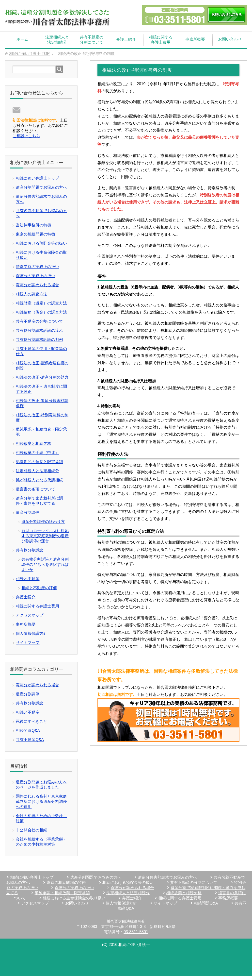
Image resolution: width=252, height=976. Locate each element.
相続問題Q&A (28, 730)
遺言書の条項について (35, 489)
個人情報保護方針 (31, 633)
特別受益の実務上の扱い (37, 267)
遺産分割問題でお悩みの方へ (41, 187)
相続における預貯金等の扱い (41, 243)
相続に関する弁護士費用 (161, 39)
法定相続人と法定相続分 (57, 39)
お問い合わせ (230, 39)
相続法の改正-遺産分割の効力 (42, 377)
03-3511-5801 (136, 932)
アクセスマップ (29, 615)
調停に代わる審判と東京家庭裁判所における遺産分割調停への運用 (41, 801)
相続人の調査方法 (31, 294)
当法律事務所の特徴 (33, 225)
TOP (29, 53)
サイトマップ (27, 642)
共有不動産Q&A (30, 740)
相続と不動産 (27, 579)
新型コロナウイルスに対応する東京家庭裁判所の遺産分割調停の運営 (45, 536)
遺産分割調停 (27, 512)
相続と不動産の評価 (39, 588)
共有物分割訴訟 (29, 550)
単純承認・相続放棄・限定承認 (62, 893)
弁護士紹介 (126, 39)
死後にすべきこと (31, 721)
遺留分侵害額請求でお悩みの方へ (167, 877)
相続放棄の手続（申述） (37, 453)
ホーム (22, 39)
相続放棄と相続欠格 (33, 443)
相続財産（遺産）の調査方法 (41, 303)
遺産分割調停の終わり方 (43, 522)
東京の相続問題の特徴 (35, 234)
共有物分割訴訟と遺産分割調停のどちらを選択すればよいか (45, 564)
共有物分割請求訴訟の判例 (39, 339)
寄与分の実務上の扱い (35, 276)
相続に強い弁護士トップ (37, 178)
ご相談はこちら (26, 136)
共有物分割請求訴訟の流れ (39, 330)
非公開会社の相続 (31, 830)
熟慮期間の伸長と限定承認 (39, 462)
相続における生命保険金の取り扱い (74, 898)
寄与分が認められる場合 (37, 285)
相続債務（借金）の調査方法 (41, 312)
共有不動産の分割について (91, 39)
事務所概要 (195, 39)
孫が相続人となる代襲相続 (39, 480)
